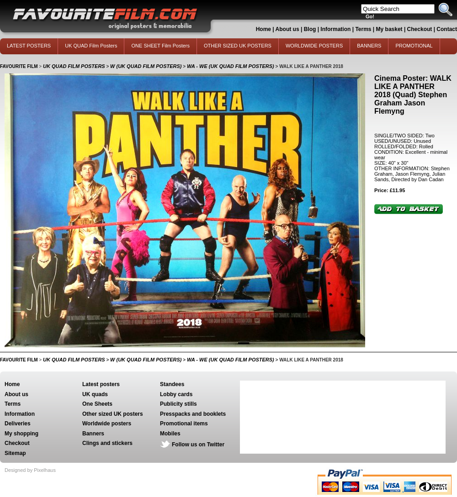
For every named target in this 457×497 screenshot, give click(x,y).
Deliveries (18, 423)
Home (263, 29)
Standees (172, 384)
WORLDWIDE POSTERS (314, 45)
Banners (93, 433)
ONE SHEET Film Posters (160, 45)
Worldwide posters (106, 423)
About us (287, 29)
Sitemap (15, 453)
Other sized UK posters (112, 414)
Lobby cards (176, 394)
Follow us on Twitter (198, 444)
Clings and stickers (107, 443)
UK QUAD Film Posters (91, 45)
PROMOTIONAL (413, 45)
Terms (363, 29)
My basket (389, 29)
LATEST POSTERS (29, 45)
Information (335, 29)
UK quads (95, 394)
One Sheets (97, 404)
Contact (446, 29)
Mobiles (170, 433)
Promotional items (184, 423)
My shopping (21, 433)
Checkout (420, 29)
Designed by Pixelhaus (30, 470)
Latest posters (101, 384)
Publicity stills (178, 404)
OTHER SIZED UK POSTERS (237, 45)
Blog (310, 29)
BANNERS (369, 45)
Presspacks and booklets (193, 414)
